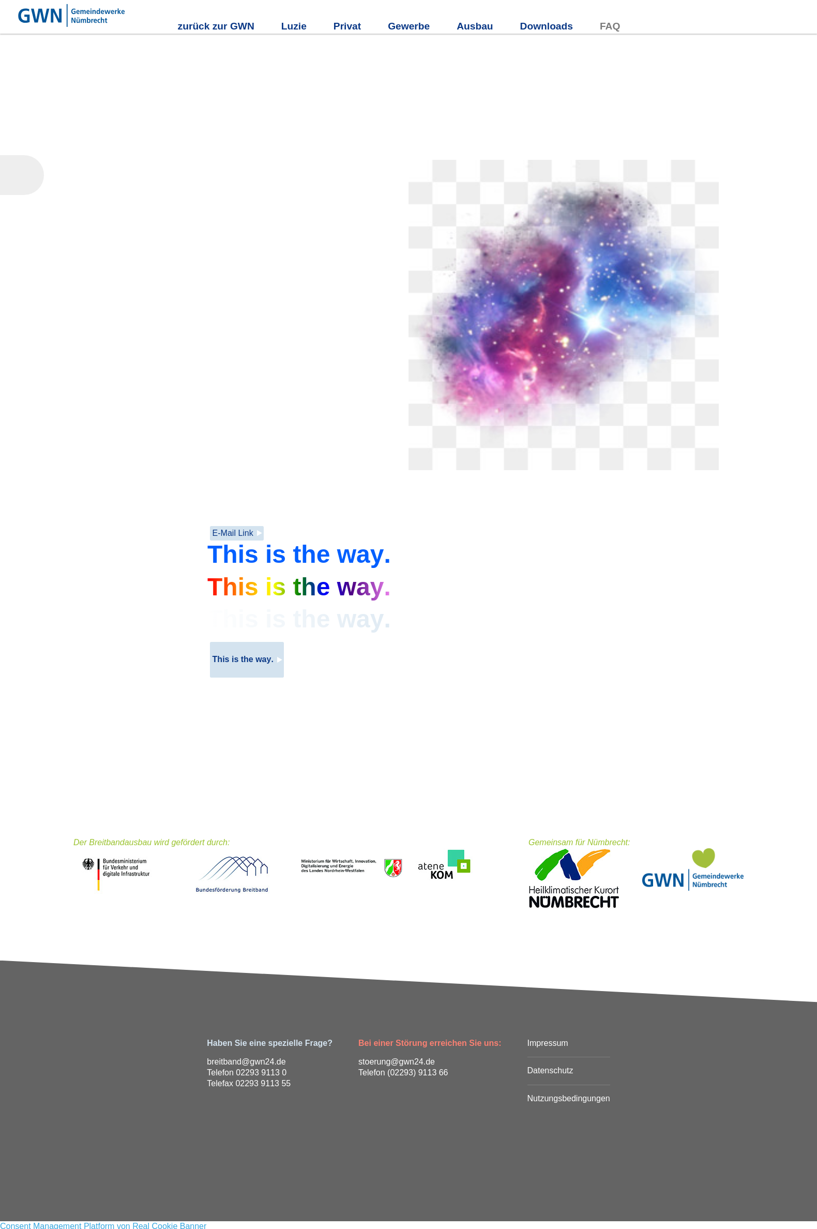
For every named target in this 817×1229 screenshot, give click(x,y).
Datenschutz (550, 1070)
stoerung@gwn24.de (396, 1061)
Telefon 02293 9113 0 (246, 1072)
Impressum (547, 1043)
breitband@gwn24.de (246, 1061)
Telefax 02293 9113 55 (249, 1083)
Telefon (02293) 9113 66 (403, 1072)
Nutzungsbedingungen (568, 1098)
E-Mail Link (233, 533)
